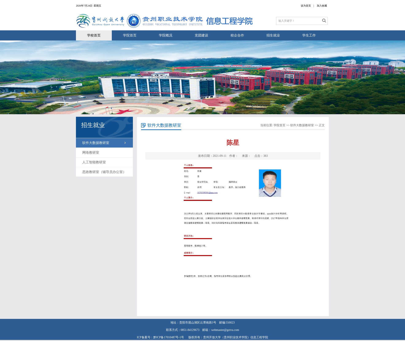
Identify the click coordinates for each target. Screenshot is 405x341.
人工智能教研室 (94, 162)
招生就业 (273, 35)
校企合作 (237, 35)
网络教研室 (90, 152)
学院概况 (165, 35)
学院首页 (129, 35)
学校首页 (94, 35)
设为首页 (306, 5)
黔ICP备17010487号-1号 (169, 337)
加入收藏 (322, 5)
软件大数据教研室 (95, 143)
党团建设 (201, 35)
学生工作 (309, 35)
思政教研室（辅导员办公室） (104, 172)
